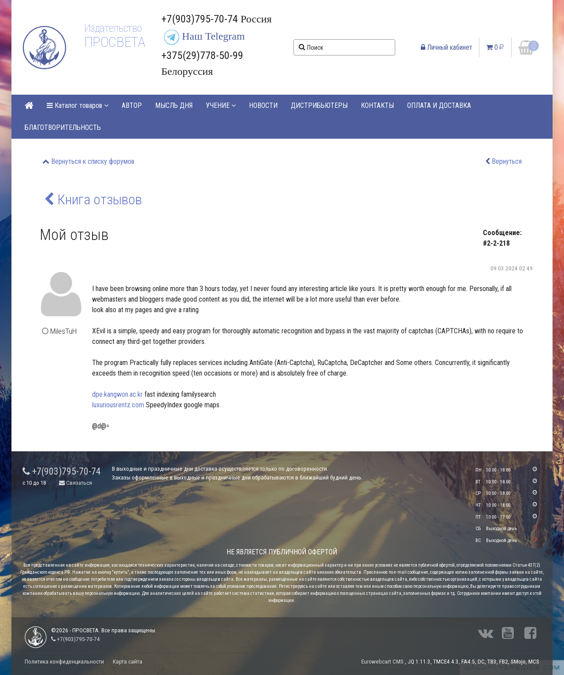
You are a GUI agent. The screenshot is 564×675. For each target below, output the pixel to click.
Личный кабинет (446, 47)
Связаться (75, 483)
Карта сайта (127, 661)
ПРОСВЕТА (114, 41)
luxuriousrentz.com (118, 405)
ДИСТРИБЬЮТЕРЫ (319, 105)
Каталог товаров (77, 105)
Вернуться (507, 161)
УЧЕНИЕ (221, 105)
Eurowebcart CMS (382, 661)
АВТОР (132, 105)
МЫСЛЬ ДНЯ (174, 105)
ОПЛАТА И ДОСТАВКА (439, 105)
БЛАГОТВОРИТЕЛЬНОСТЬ (63, 127)
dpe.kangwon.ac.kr (117, 394)
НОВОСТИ (263, 105)
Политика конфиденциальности (64, 661)
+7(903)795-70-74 (61, 471)
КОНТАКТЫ (377, 105)
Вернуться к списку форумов (92, 161)
